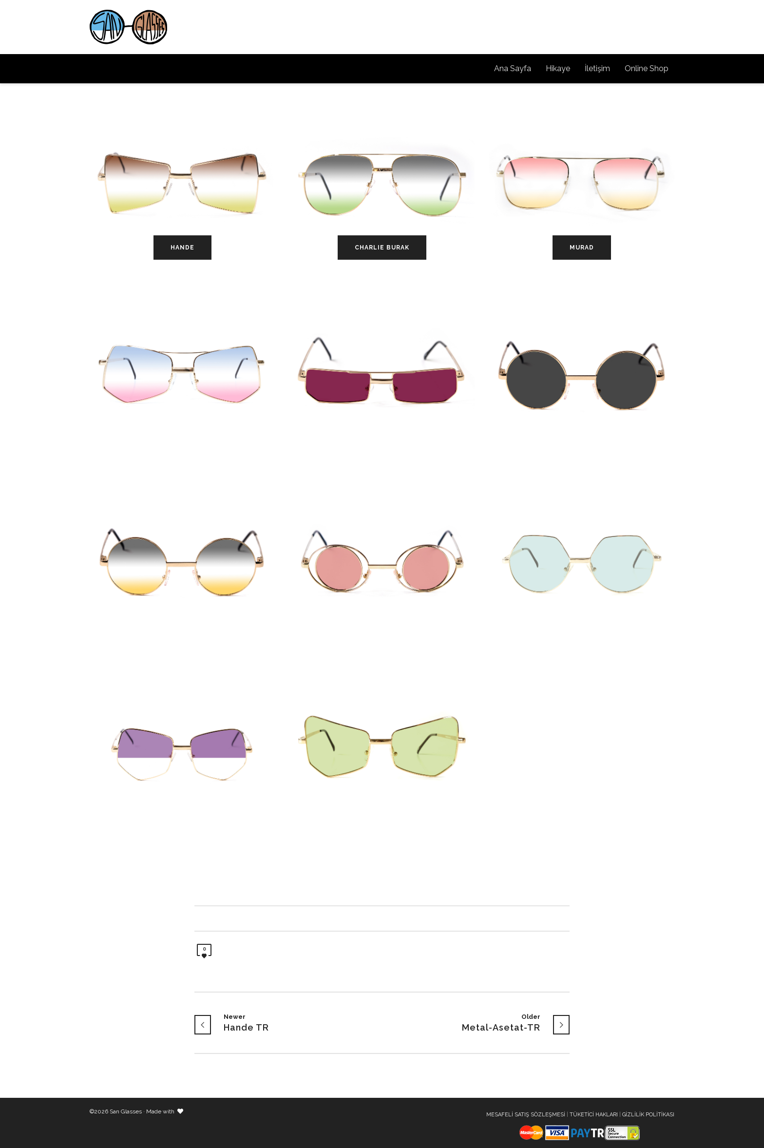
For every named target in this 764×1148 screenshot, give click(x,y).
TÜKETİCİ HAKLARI (594, 1114)
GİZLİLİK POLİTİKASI (648, 1114)
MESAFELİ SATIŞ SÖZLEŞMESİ (525, 1114)
